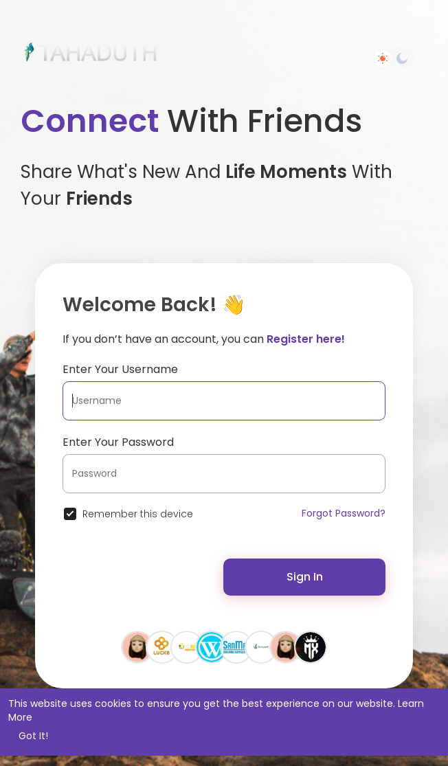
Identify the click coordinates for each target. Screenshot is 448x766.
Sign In (305, 577)
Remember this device (137, 514)
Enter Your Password (118, 442)
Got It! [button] (33, 736)
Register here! (306, 339)
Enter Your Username (120, 369)
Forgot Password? (343, 513)
